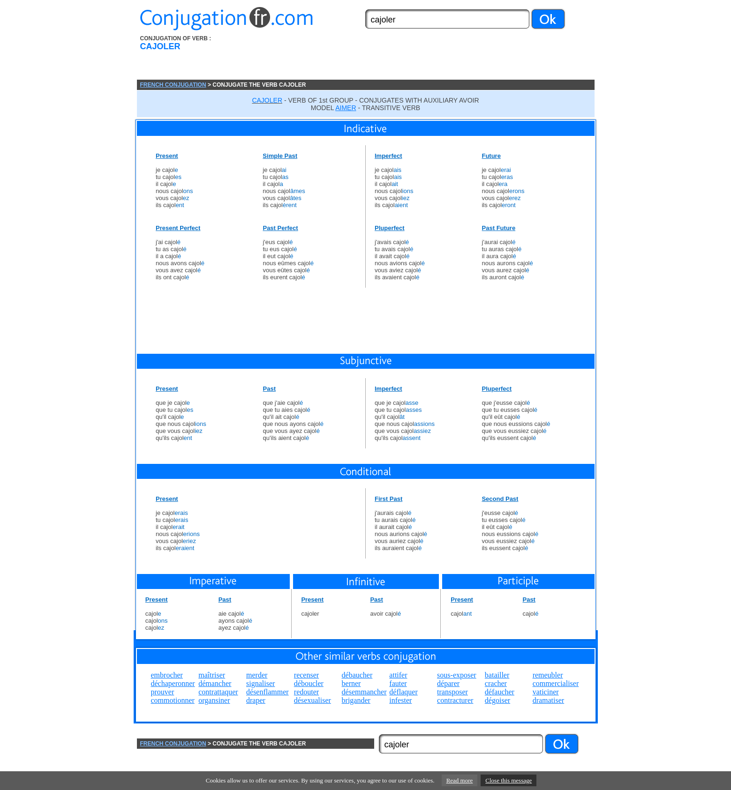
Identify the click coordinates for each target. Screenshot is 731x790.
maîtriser (211, 675)
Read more (459, 780)
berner (351, 683)
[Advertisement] (418, 58)
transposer (452, 692)
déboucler (309, 683)
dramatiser (549, 700)
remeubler (548, 675)
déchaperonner (173, 683)
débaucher (357, 675)
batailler (497, 675)
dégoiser (497, 700)
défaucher (499, 692)
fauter (398, 683)
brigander (356, 700)
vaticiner (546, 692)
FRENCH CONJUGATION (173, 85)
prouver (162, 692)
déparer (448, 683)
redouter (306, 692)
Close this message (508, 780)
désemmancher (364, 692)
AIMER (345, 108)
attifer (398, 675)
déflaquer (403, 692)
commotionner (173, 700)
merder (256, 675)
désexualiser (312, 700)
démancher (214, 683)
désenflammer (267, 692)
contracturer (455, 700)
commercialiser (556, 683)
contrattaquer (218, 692)
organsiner (214, 700)
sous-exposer (456, 675)
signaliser (260, 683)
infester (400, 700)
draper (255, 700)
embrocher (167, 675)
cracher (496, 683)
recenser (306, 675)
